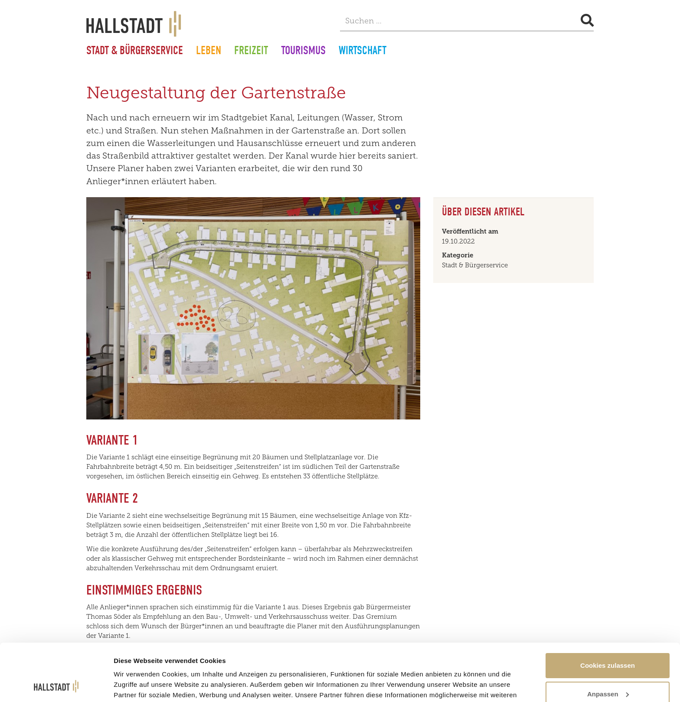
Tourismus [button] (303, 51)
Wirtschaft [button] (362, 51)
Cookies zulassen (607, 611)
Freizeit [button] (251, 51)
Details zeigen (135, 675)
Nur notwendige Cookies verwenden (607, 673)
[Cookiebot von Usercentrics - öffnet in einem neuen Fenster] (56, 685)
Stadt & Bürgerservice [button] (134, 51)
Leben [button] (208, 51)
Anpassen (608, 640)
